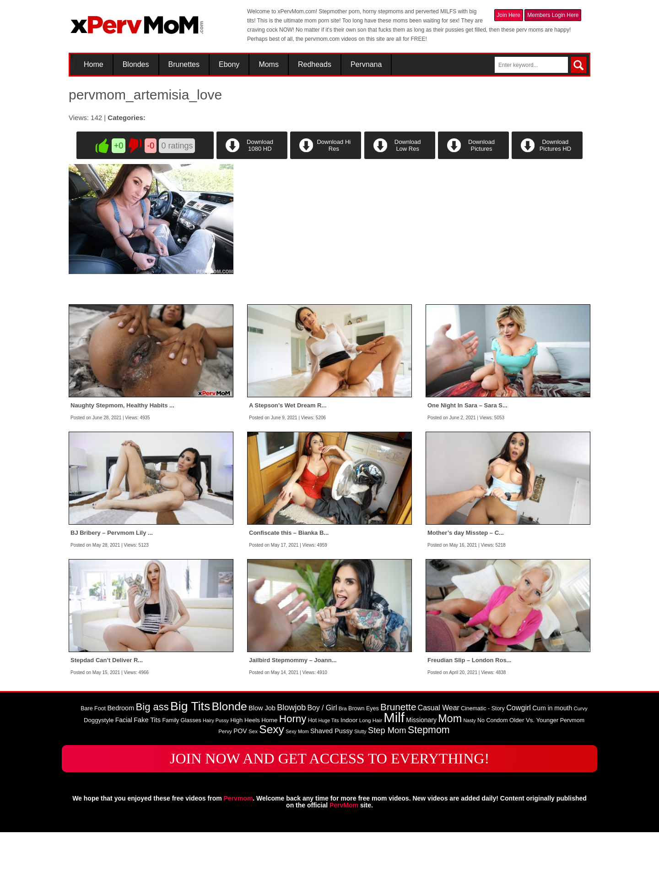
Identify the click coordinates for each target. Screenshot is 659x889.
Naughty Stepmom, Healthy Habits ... (122, 462)
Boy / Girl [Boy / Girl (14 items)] (322, 765)
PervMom (344, 862)
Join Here (508, 15)
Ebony (229, 64)
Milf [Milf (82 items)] (394, 774)
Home (93, 64)
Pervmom (238, 855)
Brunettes (184, 64)
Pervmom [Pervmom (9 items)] (572, 777)
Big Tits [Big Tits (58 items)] (190, 763)
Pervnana (366, 64)
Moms (269, 64)
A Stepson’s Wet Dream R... (287, 462)
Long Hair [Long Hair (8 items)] (370, 777)
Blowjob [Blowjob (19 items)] (291, 764)
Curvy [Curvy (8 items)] (581, 765)
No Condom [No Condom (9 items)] (492, 777)
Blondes (136, 64)
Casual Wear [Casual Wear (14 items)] (438, 765)
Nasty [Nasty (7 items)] (469, 777)
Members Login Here (552, 15)
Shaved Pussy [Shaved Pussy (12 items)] (331, 788)
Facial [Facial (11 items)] (123, 777)
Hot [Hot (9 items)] (312, 777)
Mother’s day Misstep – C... (465, 590)
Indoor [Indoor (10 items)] (348, 777)
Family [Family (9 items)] (170, 777)
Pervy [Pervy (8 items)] (225, 788)
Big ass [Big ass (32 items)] (152, 764)
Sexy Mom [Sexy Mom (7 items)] (297, 788)
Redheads (314, 64)
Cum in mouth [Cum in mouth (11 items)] (552, 765)
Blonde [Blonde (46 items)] (229, 763)
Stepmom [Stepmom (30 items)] (429, 787)
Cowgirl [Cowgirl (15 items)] (518, 765)
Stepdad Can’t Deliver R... (106, 717)
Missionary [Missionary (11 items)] (421, 777)
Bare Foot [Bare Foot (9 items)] (93, 766)
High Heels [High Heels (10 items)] (245, 777)
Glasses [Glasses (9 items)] (191, 777)
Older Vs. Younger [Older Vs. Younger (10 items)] (533, 777)
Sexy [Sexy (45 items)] (271, 786)
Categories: (127, 117)
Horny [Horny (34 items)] (293, 776)
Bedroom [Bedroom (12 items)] (120, 765)
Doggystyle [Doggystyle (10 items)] (98, 777)
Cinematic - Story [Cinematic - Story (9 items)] (483, 766)
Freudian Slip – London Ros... (469, 717)
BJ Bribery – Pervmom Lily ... (111, 590)
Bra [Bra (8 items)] (343, 765)
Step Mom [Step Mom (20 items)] (387, 787)
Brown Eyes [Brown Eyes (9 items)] (363, 766)
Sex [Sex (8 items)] (253, 788)
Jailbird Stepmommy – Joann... (292, 717)
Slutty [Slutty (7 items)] (360, 788)
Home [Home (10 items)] (269, 777)
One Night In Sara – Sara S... (467, 462)
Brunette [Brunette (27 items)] (398, 764)
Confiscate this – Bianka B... (289, 590)
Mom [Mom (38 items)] (450, 776)
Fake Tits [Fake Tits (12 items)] (147, 777)
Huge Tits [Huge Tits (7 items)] (329, 777)
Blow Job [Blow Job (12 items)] (261, 765)
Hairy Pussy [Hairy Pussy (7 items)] (216, 777)
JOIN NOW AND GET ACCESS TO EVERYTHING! (329, 815)
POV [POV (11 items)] (240, 788)
